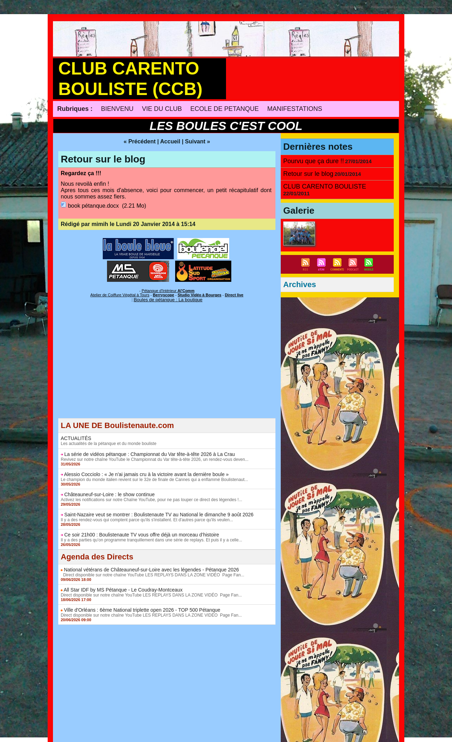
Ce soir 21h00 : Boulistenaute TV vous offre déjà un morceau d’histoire (141, 535)
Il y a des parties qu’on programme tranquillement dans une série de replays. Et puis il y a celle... (151, 540)
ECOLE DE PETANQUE (224, 108)
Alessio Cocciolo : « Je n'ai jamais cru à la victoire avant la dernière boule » (146, 474)
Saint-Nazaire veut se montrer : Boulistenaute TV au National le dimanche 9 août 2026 (159, 514)
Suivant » (197, 141)
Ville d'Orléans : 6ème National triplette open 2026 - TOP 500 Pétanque (142, 610)
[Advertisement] (166, 368)
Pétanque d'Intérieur (168, 291)
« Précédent (140, 141)
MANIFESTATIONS (294, 108)
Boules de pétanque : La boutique (168, 299)
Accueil (170, 141)
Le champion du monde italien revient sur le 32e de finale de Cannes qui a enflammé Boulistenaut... (154, 479)
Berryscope (163, 295)
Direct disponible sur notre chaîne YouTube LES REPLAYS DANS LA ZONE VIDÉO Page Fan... (152, 574)
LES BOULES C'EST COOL (225, 125)
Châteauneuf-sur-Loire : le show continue (109, 494)
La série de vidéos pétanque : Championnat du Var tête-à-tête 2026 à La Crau (149, 454)
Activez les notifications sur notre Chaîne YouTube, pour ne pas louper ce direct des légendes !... (151, 499)
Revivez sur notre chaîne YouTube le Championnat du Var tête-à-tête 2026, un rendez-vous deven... (155, 459)
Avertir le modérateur (429, 7)
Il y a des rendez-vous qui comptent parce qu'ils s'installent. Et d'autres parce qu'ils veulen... (147, 519)
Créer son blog (352, 7)
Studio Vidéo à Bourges (199, 295)
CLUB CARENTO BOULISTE (324, 186)
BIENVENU (117, 108)
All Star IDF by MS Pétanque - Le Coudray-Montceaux (123, 590)
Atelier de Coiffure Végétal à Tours (119, 295)
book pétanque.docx (93, 206)
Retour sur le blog (103, 159)
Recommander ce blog (388, 7)
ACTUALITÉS (76, 438)
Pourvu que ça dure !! (313, 161)
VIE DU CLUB (162, 108)
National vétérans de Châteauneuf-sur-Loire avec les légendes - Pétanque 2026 (151, 569)
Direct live (234, 295)
